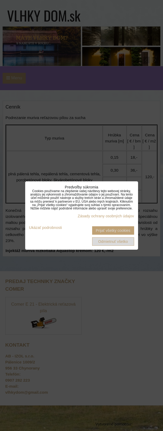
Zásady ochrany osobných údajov (106, 216)
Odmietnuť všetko (113, 241)
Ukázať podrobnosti (45, 228)
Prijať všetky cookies (113, 230)
